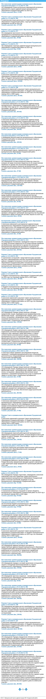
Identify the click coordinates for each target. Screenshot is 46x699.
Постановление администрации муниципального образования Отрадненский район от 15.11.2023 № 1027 (21, 488)
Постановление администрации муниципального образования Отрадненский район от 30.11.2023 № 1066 (21, 445)
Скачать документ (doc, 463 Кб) (11, 684)
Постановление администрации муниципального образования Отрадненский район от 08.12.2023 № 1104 (21, 364)
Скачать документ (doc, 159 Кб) (11, 568)
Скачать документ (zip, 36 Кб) (11, 580)
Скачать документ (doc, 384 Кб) (11, 555)
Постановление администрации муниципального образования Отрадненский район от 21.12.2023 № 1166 (21, 101)
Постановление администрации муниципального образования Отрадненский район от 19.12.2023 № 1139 (21, 176)
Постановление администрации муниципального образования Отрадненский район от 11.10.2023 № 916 (21, 652)
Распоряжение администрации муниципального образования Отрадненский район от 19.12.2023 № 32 (21, 221)
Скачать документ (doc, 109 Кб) (11, 142)
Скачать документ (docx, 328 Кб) (11, 425)
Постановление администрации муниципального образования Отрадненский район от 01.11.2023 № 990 (21, 586)
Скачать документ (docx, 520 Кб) (11, 81)
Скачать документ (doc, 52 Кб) (11, 153)
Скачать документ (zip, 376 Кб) (11, 495)
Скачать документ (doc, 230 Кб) (11, 614)
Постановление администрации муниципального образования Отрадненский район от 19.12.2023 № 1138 (21, 191)
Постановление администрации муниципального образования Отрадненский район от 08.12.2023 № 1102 (21, 398)
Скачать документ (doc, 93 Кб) (11, 201)
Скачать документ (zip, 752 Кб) (11, 483)
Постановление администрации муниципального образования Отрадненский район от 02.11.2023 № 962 (21, 573)
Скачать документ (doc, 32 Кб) (11, 234)
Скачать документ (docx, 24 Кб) (11, 66)
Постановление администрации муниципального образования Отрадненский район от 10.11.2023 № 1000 (21, 512)
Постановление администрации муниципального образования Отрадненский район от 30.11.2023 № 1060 (21, 457)
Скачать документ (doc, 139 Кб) (11, 322)
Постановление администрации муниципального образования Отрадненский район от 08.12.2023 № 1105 (21, 350)
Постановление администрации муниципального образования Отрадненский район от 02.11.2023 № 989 (21, 560)
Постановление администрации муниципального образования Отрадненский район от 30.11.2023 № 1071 (21, 430)
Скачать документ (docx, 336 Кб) (11, 537)
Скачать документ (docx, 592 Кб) (11, 95)
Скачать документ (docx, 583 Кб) (11, 629)
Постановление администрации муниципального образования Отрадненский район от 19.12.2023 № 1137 (21, 207)
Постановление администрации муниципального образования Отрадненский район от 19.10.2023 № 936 (21, 634)
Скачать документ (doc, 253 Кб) (11, 646)
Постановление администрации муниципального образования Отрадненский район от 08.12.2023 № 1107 (21, 309)
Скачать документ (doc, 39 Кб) (11, 38)
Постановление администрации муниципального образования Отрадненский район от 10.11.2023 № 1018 (21, 501)
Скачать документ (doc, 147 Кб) (11, 25)
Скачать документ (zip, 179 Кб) (11, 507)
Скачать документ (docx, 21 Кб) (11, 12)
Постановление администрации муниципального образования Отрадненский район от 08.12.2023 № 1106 (21, 327)
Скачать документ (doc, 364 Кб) (11, 129)
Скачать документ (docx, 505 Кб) (11, 278)
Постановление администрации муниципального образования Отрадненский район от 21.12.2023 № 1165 (21, 117)
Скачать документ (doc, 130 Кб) (11, 439)
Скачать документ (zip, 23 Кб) (11, 49)
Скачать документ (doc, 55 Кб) (11, 377)
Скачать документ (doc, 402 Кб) (11, 393)
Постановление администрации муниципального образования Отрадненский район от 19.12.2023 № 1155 (21, 134)
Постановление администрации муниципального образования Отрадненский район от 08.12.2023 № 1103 (21, 382)
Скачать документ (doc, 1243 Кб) (11, 185)
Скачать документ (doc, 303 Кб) (11, 111)
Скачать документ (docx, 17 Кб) (11, 452)
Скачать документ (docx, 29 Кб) (11, 467)
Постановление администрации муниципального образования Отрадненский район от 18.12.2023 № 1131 (21, 239)
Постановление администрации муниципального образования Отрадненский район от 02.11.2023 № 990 (21, 542)
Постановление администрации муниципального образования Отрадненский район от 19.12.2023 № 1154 (21, 147)
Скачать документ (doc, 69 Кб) (11, 344)
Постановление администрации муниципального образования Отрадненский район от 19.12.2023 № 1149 (21, 158)
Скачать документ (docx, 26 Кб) (11, 216)
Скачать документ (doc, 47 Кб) (11, 171)
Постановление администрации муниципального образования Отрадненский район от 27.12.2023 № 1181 (21, 4)
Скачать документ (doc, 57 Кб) (11, 410)
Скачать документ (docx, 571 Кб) (11, 304)
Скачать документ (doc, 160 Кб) (11, 359)
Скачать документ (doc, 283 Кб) (11, 250)
